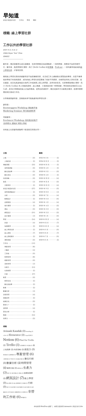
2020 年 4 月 (44, 206)
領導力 (5, 318)
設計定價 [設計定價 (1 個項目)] (27, 387)
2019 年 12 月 (44, 219)
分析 (6, 195)
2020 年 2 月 (44, 213)
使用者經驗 (8, 168)
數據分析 (6, 291)
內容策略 (6, 178)
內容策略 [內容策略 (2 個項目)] (19, 349)
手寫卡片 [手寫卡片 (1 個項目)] (13, 359)
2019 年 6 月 (43, 240)
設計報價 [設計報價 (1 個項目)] (20, 387)
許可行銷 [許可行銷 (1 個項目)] (11, 392)
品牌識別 (7, 202)
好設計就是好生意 (9, 20)
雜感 (4, 315)
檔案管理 (7, 260)
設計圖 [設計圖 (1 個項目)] (14, 387)
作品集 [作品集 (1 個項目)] (29, 345)
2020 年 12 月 (44, 178)
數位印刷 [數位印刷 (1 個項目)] (20, 359)
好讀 (6, 223)
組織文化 (6, 301)
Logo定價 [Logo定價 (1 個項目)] (29, 335)
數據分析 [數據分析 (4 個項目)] (13, 362)
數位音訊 (7, 175)
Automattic (68, 406)
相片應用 (7, 206)
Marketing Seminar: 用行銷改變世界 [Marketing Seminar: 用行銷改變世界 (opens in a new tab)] (19, 111)
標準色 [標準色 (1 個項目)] (20, 368)
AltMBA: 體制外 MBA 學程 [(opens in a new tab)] (15, 123)
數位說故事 (8, 171)
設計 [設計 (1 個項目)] (8, 387)
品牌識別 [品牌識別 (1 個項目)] (12, 355)
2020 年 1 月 (43, 216)
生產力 (6, 267)
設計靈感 (7, 216)
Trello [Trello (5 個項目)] (12, 345)
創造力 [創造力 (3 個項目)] (29, 349)
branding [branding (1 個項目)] (29, 331)
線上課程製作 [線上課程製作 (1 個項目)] (18, 383)
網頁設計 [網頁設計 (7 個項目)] (15, 378)
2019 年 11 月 (44, 223)
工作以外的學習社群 (17, 45)
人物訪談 (7, 161)
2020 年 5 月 (44, 202)
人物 (4, 158)
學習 (28, 20)
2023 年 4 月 (44, 168)
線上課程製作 (9, 236)
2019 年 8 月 (43, 233)
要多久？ (6, 305)
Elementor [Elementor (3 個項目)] (16, 335)
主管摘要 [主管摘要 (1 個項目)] (23, 345)
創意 (4, 182)
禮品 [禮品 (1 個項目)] (21, 373)
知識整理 (7, 226)
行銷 (6, 274)
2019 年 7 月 (43, 236)
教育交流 (7, 281)
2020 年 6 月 (44, 199)
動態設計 (7, 199)
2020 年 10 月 (44, 185)
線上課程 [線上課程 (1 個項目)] (9, 383)
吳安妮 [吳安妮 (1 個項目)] (6, 355)
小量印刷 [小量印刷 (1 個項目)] (6, 359)
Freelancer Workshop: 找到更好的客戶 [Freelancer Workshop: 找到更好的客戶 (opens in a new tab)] (20, 120)
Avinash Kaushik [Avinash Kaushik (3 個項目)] (14, 331)
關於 (34, 20)
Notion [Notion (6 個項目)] (11, 340)
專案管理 (7, 247)
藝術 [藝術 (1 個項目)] (25, 383)
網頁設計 (7, 213)
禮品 (6, 209)
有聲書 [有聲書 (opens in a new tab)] (50, 67)
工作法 (21, 20)
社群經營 (7, 271)
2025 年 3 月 (43, 158)
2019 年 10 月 (44, 226)
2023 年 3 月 (44, 171)
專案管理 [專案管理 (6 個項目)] (25, 354)
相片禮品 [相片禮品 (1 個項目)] (15, 373)
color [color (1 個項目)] (5, 335)
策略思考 (6, 298)
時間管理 (7, 257)
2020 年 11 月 (44, 182)
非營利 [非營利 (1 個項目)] (25, 392)
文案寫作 (7, 185)
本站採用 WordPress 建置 (42, 406)
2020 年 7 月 (43, 195)
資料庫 (5, 308)
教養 (4, 288)
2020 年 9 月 (44, 189)
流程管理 (7, 264)
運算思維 (7, 240)
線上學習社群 (9, 230)
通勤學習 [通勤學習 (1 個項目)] (18, 392)
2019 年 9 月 (43, 230)
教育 (4, 277)
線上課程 (7, 233)
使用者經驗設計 (9, 192)
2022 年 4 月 (44, 175)
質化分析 (6, 312)
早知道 (11, 15)
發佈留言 (6, 56)
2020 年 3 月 (44, 209)
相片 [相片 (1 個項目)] (9, 373)
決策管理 (6, 295)
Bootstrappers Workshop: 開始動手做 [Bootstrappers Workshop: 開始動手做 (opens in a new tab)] (20, 108)
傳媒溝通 (6, 165)
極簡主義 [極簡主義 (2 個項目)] (12, 368)
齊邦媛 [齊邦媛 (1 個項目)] (23, 397)
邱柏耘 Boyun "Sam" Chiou (12, 53)
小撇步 (6, 250)
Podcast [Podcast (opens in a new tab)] (58, 67)
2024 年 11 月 (44, 161)
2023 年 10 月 (44, 165)
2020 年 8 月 (44, 192)
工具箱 (6, 253)
